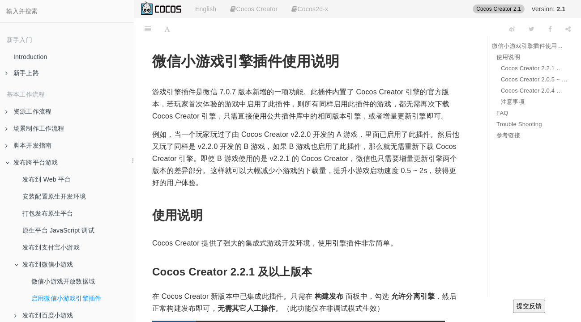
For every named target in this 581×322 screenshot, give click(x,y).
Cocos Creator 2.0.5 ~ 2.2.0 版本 (534, 79)
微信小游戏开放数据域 (63, 281)
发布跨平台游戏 (31, 162)
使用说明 (508, 57)
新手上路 (22, 72)
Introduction (30, 56)
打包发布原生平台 (47, 213)
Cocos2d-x (309, 9)
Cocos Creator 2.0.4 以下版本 (534, 90)
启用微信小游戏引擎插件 (66, 298)
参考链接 (508, 135)
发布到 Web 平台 (46, 179)
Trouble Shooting (519, 124)
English (205, 9)
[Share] (568, 29)
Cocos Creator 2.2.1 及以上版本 (534, 68)
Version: (548, 9)
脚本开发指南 (28, 145)
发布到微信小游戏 (43, 264)
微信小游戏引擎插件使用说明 (530, 45)
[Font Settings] (167, 29)
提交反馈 (529, 305)
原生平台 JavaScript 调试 (58, 230)
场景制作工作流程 (34, 128)
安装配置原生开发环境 (54, 196)
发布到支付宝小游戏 (51, 247)
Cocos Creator (254, 9)
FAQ (502, 113)
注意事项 (513, 101)
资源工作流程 (28, 111)
